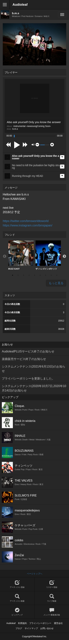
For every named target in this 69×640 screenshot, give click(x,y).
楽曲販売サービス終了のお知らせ (24, 359)
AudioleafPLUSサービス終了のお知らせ (28, 351)
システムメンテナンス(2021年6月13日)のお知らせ (33, 369)
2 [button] (18, 275)
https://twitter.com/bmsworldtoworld (26, 221)
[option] (21, 255)
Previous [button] (4, 256)
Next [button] (64, 256)
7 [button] (45, 275)
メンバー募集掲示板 (52, 612)
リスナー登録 (52, 584)
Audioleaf (20, 4)
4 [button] (29, 275)
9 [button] (57, 275)
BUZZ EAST (21, 255)
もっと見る (56, 283)
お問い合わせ (47, 628)
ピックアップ (17, 612)
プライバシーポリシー (40, 623)
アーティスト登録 (17, 584)
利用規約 (22, 623)
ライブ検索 (52, 598)
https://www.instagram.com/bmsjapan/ (27, 225)
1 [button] (12, 275)
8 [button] (51, 275)
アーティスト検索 (17, 598)
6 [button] (40, 275)
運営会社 (58, 623)
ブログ (18, 628)
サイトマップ (31, 628)
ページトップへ (34, 573)
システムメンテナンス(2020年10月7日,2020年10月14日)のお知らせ (34, 388)
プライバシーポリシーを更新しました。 (28, 378)
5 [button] (34, 275)
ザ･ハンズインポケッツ (48, 255)
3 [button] (23, 275)
